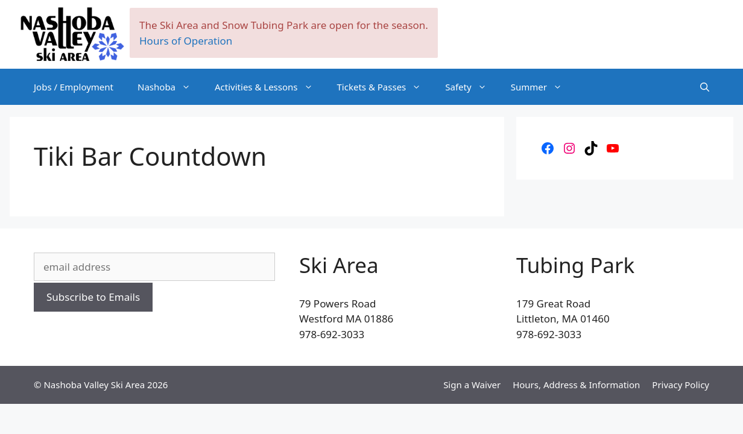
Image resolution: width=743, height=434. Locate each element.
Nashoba (170, 87)
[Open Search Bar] (704, 87)
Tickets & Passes (385, 87)
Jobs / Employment (73, 87)
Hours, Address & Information (576, 385)
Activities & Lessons (270, 87)
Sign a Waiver (472, 385)
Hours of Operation (185, 41)
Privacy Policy (680, 385)
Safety (471, 87)
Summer (542, 87)
